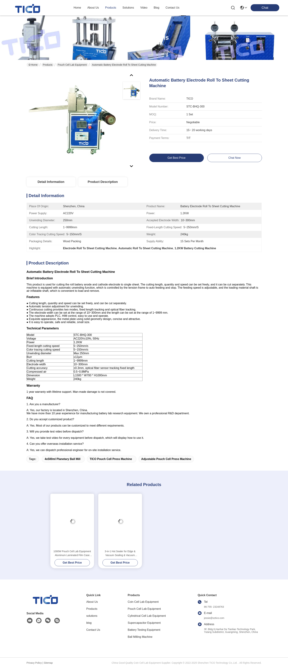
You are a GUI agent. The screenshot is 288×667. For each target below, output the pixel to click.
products (110, 7)
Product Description (103, 182)
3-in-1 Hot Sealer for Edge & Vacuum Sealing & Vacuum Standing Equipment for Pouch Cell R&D (120, 553)
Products (47, 64)
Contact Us (93, 629)
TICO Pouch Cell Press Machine (111, 459)
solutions (128, 7)
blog (156, 7)
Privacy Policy (34, 662)
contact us (172, 7)
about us (93, 7)
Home (77, 7)
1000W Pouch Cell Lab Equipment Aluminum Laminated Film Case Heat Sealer (72, 553)
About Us (92, 601)
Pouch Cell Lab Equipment (72, 64)
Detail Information (51, 182)
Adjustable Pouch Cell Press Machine (166, 459)
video (143, 7)
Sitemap (48, 662)
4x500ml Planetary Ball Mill (62, 459)
